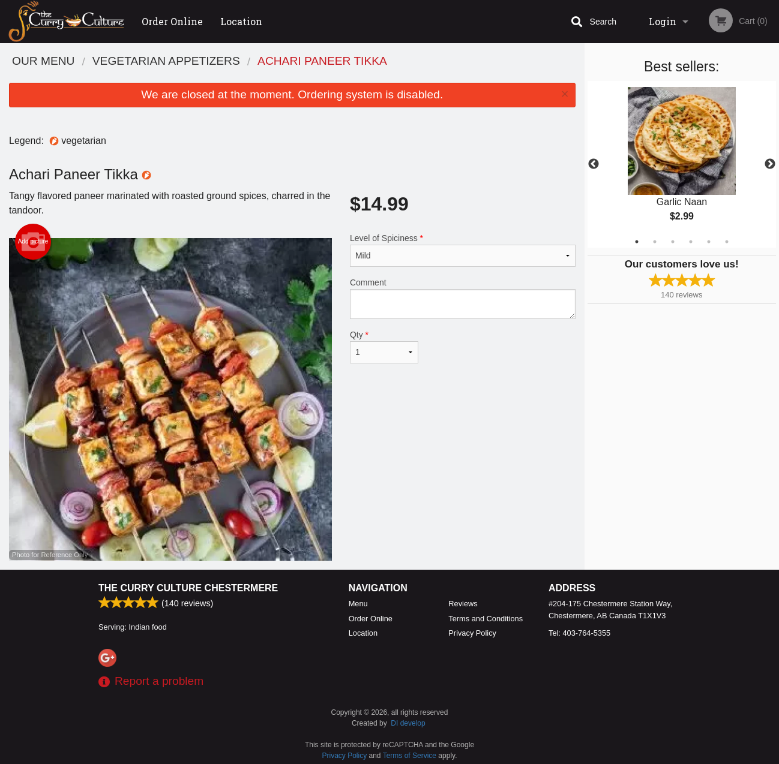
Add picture (33, 242)
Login (662, 21)
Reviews (462, 603)
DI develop (408, 723)
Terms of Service (409, 755)
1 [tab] (637, 242)
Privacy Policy (472, 632)
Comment (463, 298)
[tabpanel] (682, 164)
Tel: (579, 632)
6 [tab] (727, 242)
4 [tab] (691, 242)
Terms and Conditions (485, 618)
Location (241, 21)
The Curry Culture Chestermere (188, 588)
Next (770, 164)
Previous (594, 164)
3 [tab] (673, 242)
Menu (358, 603)
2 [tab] (655, 242)
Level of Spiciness (463, 250)
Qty (384, 346)
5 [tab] (709, 242)
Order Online (172, 21)
